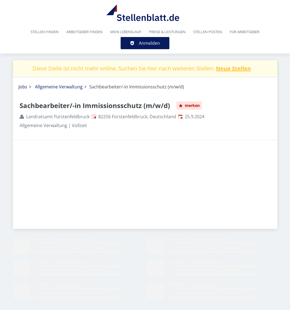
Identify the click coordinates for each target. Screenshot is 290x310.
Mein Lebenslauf (125, 31)
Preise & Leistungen (167, 31)
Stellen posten (207, 31)
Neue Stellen (233, 68)
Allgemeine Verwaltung (59, 87)
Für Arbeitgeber (244, 31)
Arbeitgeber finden (84, 31)
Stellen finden (45, 31)
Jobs (22, 87)
